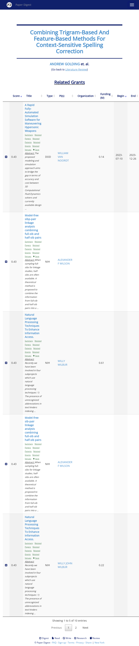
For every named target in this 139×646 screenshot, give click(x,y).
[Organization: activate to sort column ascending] (85, 96)
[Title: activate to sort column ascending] (33, 96)
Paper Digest (19, 4)
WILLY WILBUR (62, 362)
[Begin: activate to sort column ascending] (121, 96)
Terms (71, 642)
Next (85, 627)
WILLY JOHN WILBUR (65, 565)
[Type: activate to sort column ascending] (49, 96)
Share (89, 642)
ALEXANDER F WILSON (65, 261)
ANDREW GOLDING (65, 64)
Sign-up (62, 642)
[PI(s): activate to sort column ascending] (65, 96)
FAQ (54, 642)
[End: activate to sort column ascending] (133, 96)
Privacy (80, 642)
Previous (56, 627)
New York (99, 642)
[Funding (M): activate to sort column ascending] (105, 96)
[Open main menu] (132, 5)
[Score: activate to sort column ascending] (16, 96)
